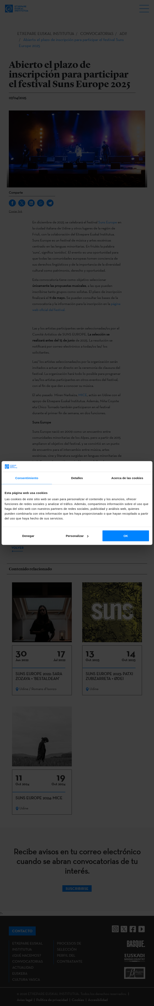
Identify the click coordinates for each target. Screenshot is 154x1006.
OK (126, 536)
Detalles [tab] (77, 477)
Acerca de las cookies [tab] (127, 477)
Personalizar (77, 536)
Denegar (28, 536)
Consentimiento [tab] (26, 477)
